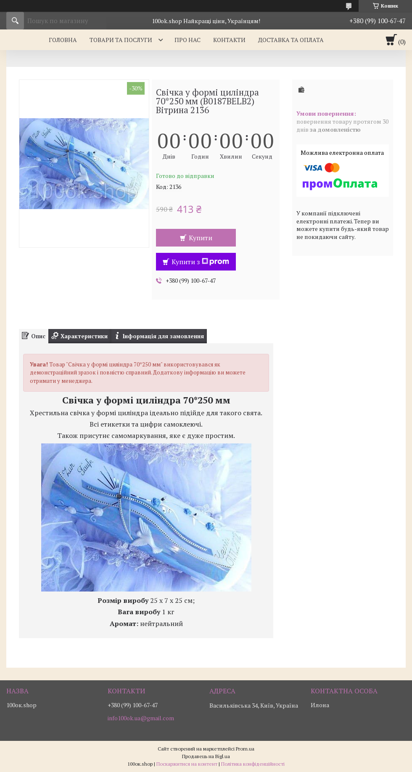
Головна (63, 40)
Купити (200, 237)
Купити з (200, 261)
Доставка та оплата (291, 40)
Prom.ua (245, 748)
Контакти (229, 40)
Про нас (187, 40)
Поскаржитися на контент (186, 764)
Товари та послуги (121, 40)
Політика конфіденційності (253, 764)
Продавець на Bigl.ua (206, 756)
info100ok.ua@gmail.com (141, 718)
